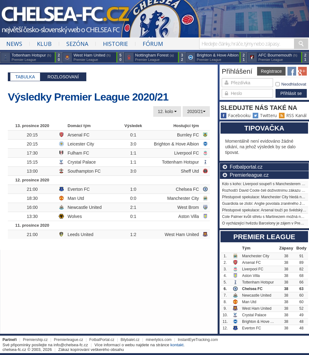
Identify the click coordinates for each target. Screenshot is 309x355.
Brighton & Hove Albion (176, 143)
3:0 (133, 143)
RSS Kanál (292, 115)
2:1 (133, 207)
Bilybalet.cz (129, 340)
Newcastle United (85, 207)
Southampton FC (84, 171)
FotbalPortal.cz (101, 340)
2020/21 (196, 111)
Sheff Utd (190, 171)
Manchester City (183, 198)
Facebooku (235, 115)
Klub (44, 43)
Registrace (271, 71)
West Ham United (182, 234)
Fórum (153, 43)
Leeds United (81, 234)
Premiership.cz (35, 340)
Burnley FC (188, 134)
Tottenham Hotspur (180, 162)
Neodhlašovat (291, 84)
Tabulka (25, 76)
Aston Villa (188, 216)
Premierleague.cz (68, 340)
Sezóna (77, 43)
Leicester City (81, 143)
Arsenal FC (78, 134)
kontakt (177, 345)
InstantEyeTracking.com (198, 340)
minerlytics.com (159, 340)
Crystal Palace (82, 162)
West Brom (188, 207)
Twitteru (264, 115)
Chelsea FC (187, 189)
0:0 (133, 198)
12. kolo (167, 111)
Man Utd (76, 198)
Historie (115, 43)
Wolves (75, 216)
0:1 (133, 134)
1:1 (133, 152)
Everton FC (79, 189)
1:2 (133, 234)
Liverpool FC (186, 152)
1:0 (133, 189)
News (14, 43)
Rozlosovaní (63, 76)
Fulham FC (78, 152)
